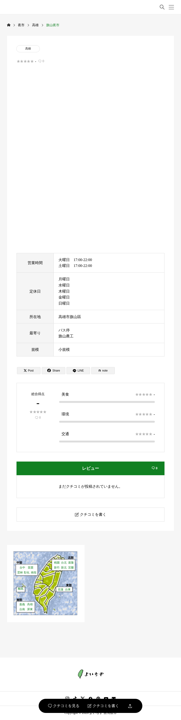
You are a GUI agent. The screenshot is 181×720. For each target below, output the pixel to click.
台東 (68, 589)
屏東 (30, 609)
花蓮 (60, 589)
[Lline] (78, 370)
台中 (22, 567)
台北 (64, 562)
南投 (34, 572)
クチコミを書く (103, 706)
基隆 (71, 562)
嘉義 (22, 604)
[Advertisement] (90, 121)
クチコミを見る (63, 706)
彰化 (26, 572)
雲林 (20, 572)
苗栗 (30, 567)
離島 (21, 588)
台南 (22, 609)
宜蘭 (71, 567)
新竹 (57, 567)
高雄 (28, 48)
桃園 (57, 562)
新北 (64, 567)
